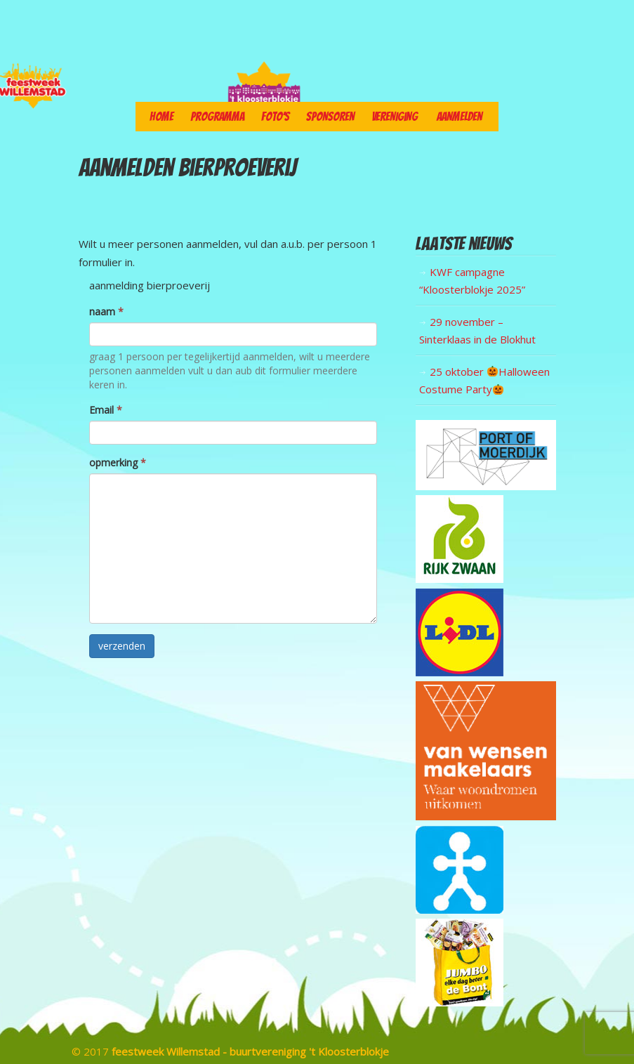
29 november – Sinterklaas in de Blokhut (477, 331)
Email (105, 409)
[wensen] (486, 816)
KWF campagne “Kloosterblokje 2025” (472, 281)
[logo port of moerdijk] (486, 486)
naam (106, 311)
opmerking (117, 462)
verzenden (121, 645)
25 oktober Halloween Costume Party (484, 380)
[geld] (459, 909)
